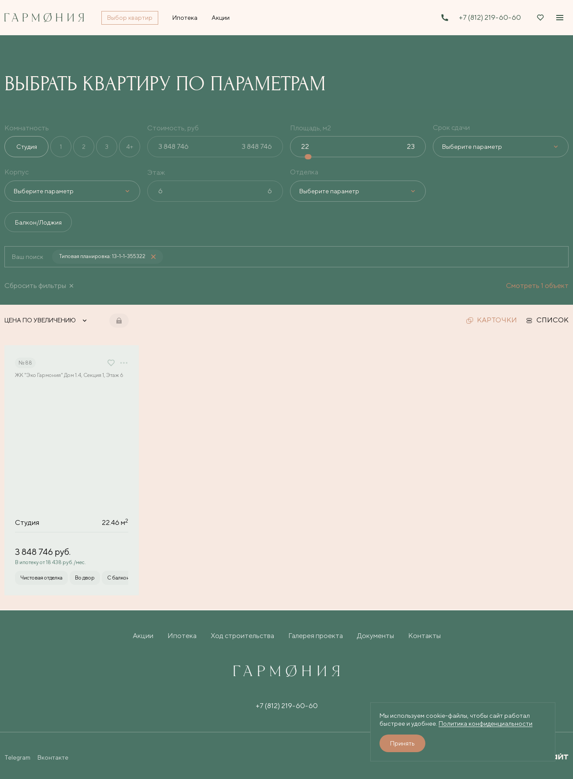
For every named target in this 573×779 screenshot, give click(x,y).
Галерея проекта (315, 635)
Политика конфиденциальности (485, 723)
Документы (375, 635)
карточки (491, 321)
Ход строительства (242, 635)
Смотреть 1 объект (537, 286)
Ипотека (182, 635)
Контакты (424, 635)
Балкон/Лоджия (38, 222)
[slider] (309, 156)
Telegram (17, 757)
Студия (26, 146)
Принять (402, 743)
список (547, 321)
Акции (143, 635)
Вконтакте (52, 757)
